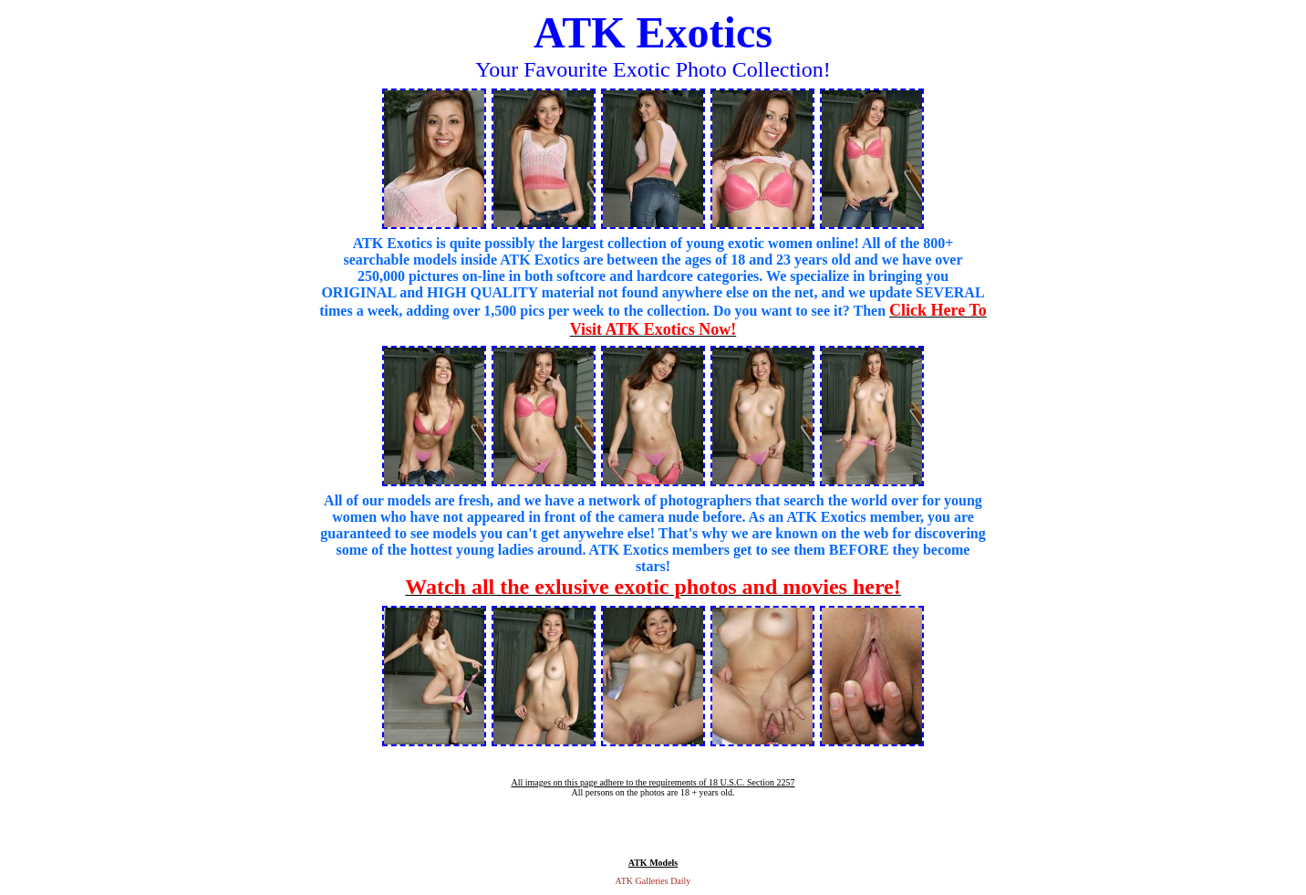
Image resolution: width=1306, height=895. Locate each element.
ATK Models (653, 863)
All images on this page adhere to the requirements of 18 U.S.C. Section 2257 (652, 782)
